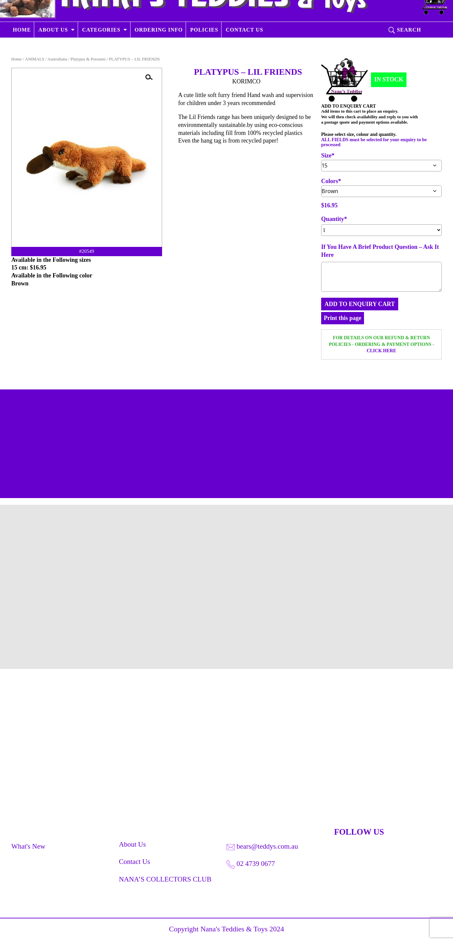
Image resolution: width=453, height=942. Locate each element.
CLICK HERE (381, 350)
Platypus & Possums (88, 59)
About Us (132, 847)
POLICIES (204, 47)
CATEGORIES (101, 47)
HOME (22, 47)
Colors (329, 181)
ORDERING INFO (159, 47)
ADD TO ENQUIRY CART (359, 304)
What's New (28, 849)
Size (326, 156)
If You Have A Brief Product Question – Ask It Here (380, 251)
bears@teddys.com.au (262, 849)
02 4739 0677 (250, 866)
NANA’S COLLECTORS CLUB (165, 882)
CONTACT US (244, 47)
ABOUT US (53, 47)
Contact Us (134, 864)
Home (16, 59)
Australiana (57, 59)
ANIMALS (35, 59)
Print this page (342, 318)
